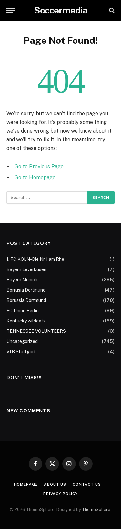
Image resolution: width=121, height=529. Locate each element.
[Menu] (10, 10)
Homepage (26, 484)
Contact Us (87, 484)
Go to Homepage (35, 177)
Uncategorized (22, 341)
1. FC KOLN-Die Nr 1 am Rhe (35, 259)
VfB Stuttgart (21, 351)
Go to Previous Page (39, 166)
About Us (55, 484)
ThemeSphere (96, 509)
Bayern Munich (21, 279)
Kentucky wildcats (25, 320)
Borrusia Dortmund (25, 290)
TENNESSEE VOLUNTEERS (36, 331)
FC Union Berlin (22, 310)
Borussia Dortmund (26, 300)
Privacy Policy (60, 493)
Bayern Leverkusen (26, 269)
